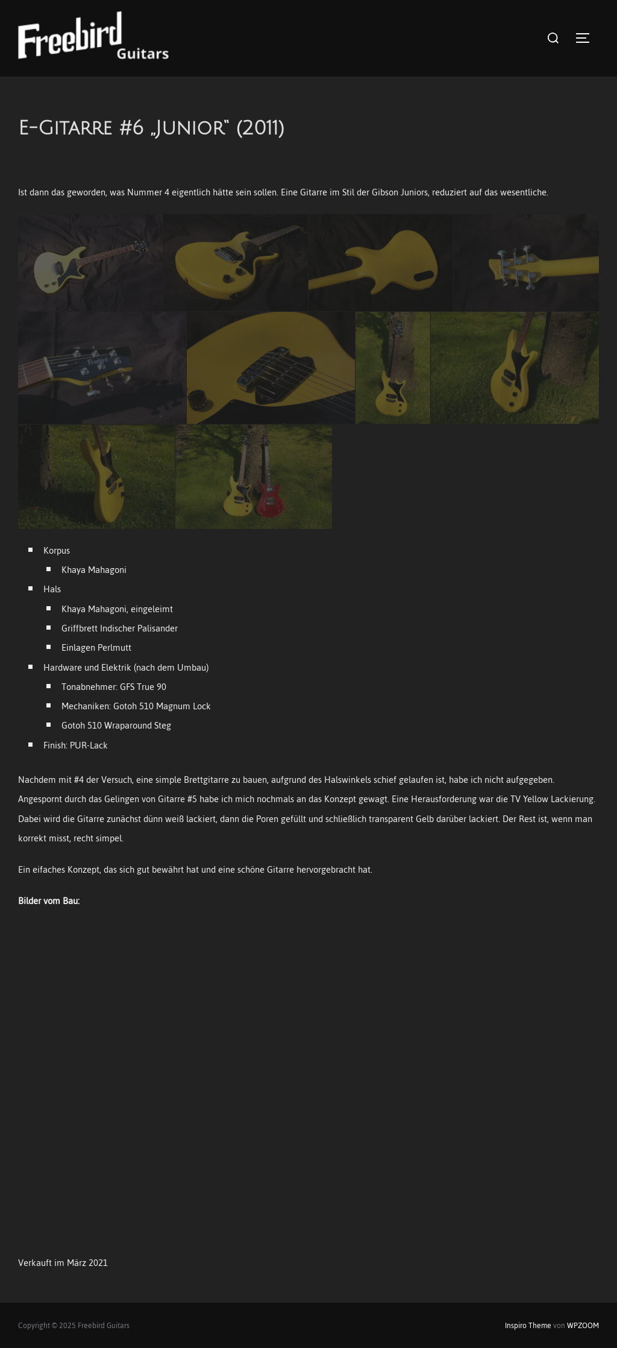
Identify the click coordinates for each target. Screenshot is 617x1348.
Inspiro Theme (528, 1325)
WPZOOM (583, 1325)
